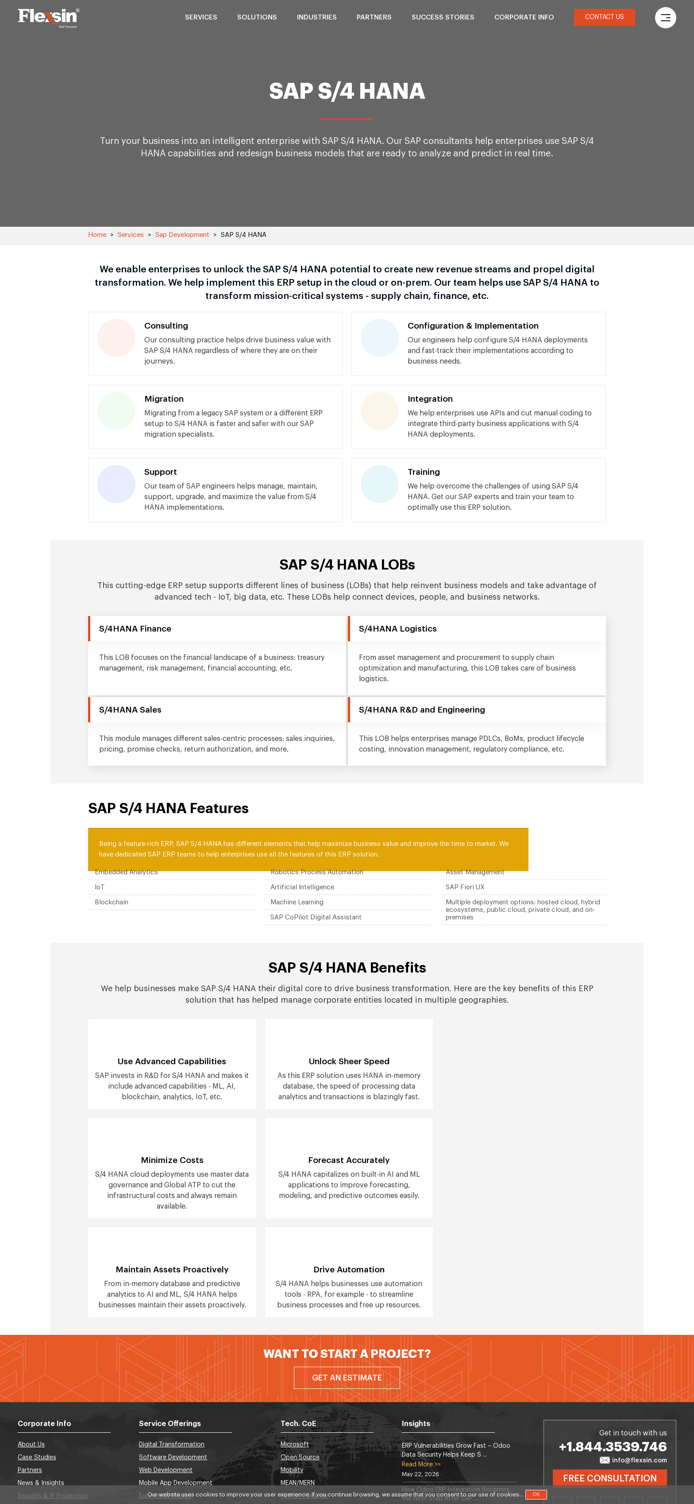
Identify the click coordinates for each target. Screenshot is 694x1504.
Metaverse (296, 1423)
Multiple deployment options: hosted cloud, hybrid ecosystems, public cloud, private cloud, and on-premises (523, 910)
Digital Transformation (171, 1346)
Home (97, 235)
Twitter (586, 1408)
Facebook (610, 1408)
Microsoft (295, 1346)
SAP (286, 1461)
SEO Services (158, 1436)
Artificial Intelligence (302, 887)
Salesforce (296, 1410)
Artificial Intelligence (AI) (174, 1423)
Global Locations (42, 1410)
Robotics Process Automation (316, 872)
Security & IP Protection (53, 1397)
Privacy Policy (37, 1449)
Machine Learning (297, 902)
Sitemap (30, 1436)
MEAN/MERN (298, 1384)
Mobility (292, 1371)
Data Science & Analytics (175, 1410)
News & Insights (41, 1384)
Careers (29, 1423)
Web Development (166, 1371)
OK (536, 1494)
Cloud (289, 1449)
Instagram (634, 1408)
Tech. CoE (298, 1325)
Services (201, 17)
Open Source (300, 1359)
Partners (374, 17)
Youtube (657, 1408)
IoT (100, 887)
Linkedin (562, 1408)
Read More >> (421, 1366)
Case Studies (37, 1359)
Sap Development (182, 235)
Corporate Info (524, 17)
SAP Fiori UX (465, 887)
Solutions (257, 17)
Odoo (289, 1436)
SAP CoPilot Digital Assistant (316, 917)
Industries (317, 17)
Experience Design (165, 1397)
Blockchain (111, 902)
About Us (31, 1346)
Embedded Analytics (126, 872)
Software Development (173, 1359)
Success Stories (443, 17)
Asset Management (475, 872)
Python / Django (304, 1397)
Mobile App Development (175, 1384)
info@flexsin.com (633, 1362)
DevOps (150, 1461)
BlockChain (155, 1449)
